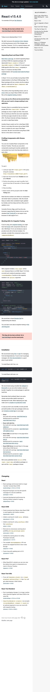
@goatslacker (6, 514)
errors (3, 93)
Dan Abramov (18, 20)
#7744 (12, 519)
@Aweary (5, 609)
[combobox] (43, 6)
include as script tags (10, 411)
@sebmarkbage (6, 488)
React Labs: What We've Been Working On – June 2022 (41, 17)
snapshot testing (12, 95)
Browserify (5, 388)
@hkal (4, 526)
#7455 (12, 501)
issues (9, 227)
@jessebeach (6, 519)
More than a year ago (7, 59)
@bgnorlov (5, 548)
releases (25, 41)
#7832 (11, 553)
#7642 (11, 583)
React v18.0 (37, 21)
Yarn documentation (15, 358)
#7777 (13, 539)
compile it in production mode (17, 402)
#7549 (10, 568)
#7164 (13, 488)
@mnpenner (6, 553)
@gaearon (5, 568)
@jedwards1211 (7, 539)
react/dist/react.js (22, 416)
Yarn (15, 354)
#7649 (10, 609)
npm (19, 354)
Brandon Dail (17, 318)
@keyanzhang (6, 501)
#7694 (9, 526)
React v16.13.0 (38, 47)
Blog (22, 7)
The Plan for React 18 (40, 29)
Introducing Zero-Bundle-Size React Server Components (41, 33)
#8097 (12, 514)
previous (17, 41)
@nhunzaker (6, 533)
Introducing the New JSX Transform (41, 39)
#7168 (18, 488)
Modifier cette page (7, 620)
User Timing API (11, 213)
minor (21, 41)
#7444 (11, 548)
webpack (24, 386)
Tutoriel (17, 6)
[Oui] (22, 617)
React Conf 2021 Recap (40, 27)
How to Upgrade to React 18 (41, 23)
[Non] (24, 617)
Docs (12, 6)
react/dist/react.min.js (9, 420)
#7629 (11, 533)
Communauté (29, 6)
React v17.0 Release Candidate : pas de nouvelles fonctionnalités (41, 44)
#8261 (15, 609)
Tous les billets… (39, 50)
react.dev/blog (6, 31)
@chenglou (5, 494)
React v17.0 (37, 36)
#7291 (11, 494)
